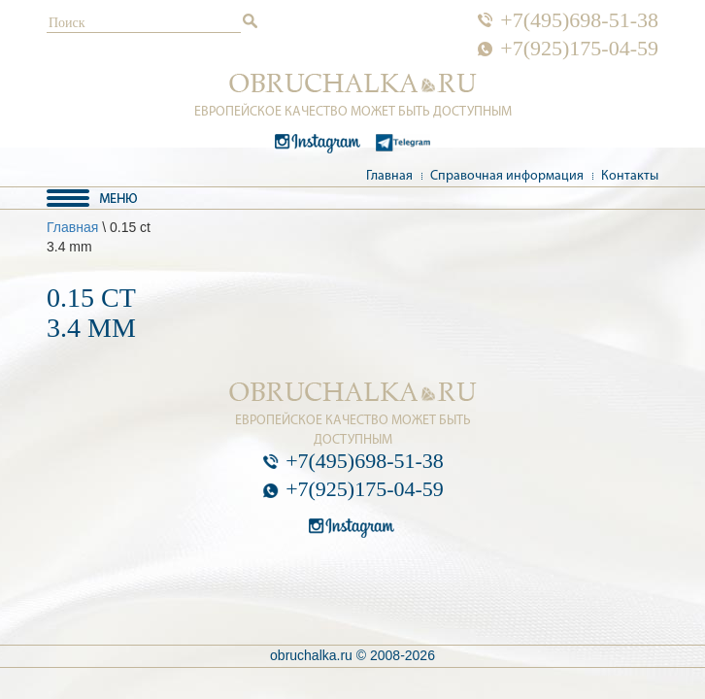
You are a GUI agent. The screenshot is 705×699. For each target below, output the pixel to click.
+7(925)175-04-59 (579, 48)
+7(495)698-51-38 (579, 20)
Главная (389, 176)
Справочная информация (507, 176)
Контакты (629, 176)
